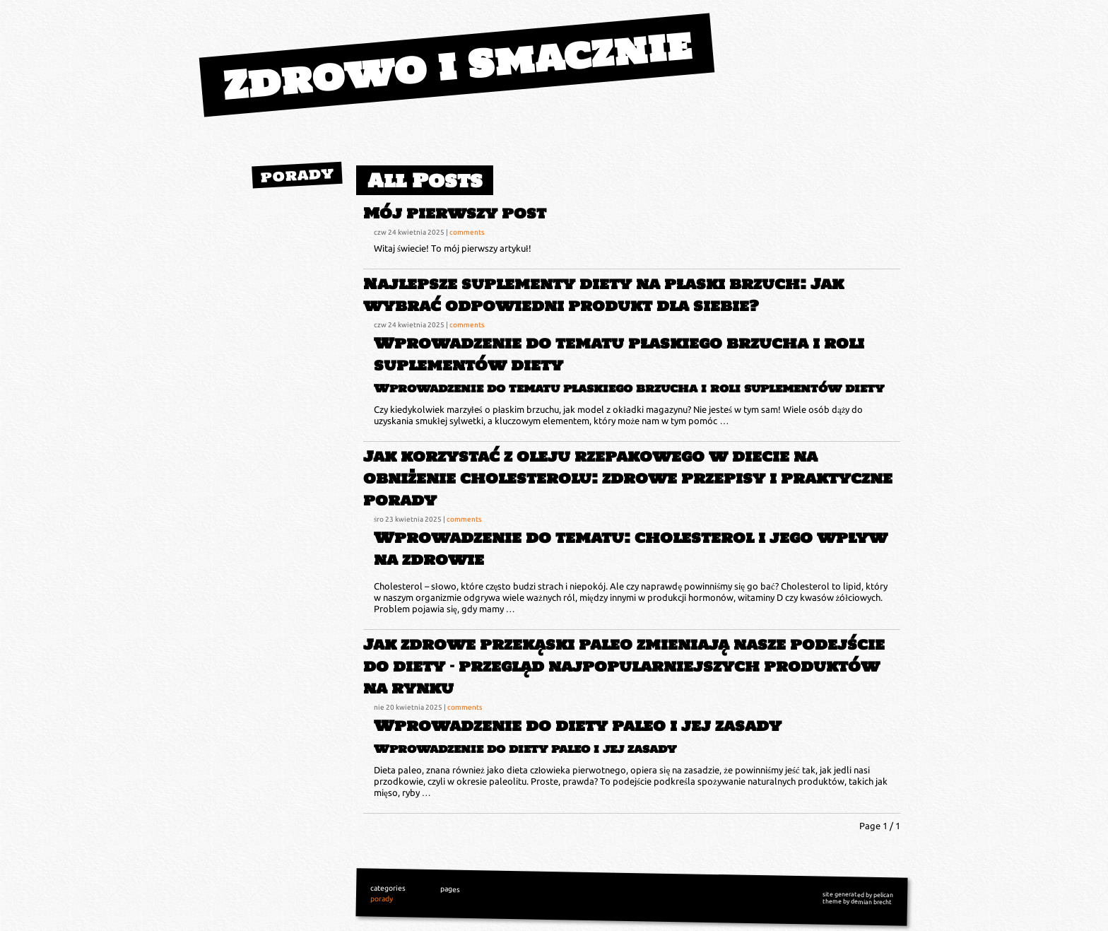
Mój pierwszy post (454, 213)
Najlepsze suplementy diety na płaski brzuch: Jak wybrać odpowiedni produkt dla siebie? (603, 295)
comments (466, 232)
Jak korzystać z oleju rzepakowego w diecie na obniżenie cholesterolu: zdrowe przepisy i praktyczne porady (627, 478)
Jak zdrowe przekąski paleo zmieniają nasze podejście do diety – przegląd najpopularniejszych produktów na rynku (624, 666)
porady (297, 174)
